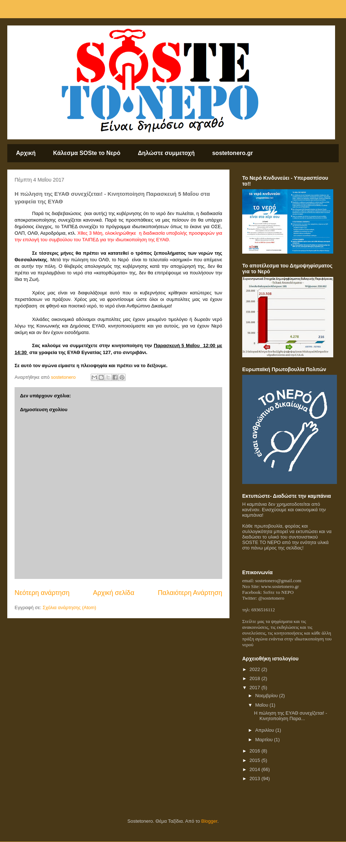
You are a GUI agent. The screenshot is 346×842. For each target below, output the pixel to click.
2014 (255, 769)
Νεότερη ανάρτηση (42, 592)
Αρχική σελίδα (113, 592)
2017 (255, 687)
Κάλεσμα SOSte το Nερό (87, 153)
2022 (255, 669)
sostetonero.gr (232, 153)
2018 (255, 678)
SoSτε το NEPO (278, 592)
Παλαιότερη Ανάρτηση (190, 592)
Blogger (209, 821)
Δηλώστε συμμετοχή (166, 153)
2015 (255, 760)
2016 (255, 751)
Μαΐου (262, 705)
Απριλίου (265, 730)
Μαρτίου (264, 739)
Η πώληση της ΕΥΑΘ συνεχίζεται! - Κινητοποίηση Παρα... (290, 716)
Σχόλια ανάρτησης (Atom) (69, 607)
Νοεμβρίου (267, 695)
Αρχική (26, 153)
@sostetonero (271, 598)
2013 (255, 778)
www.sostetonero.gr (280, 586)
